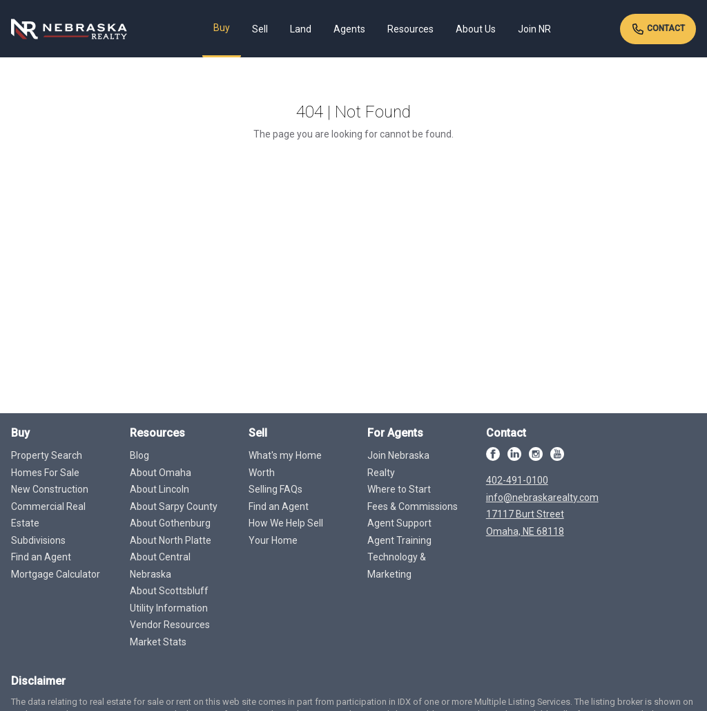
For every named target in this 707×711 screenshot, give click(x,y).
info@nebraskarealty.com (542, 497)
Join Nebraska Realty (398, 464)
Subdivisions (38, 540)
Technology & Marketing (396, 565)
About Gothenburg (170, 523)
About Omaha (160, 472)
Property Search (46, 455)
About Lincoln (159, 489)
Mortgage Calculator (55, 574)
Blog (139, 455)
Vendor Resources (170, 624)
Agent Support (399, 523)
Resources (410, 29)
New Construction (49, 489)
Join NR (534, 29)
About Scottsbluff (169, 590)
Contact (658, 29)
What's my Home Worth (285, 464)
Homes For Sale (45, 472)
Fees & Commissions (412, 506)
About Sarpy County (173, 506)
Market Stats (158, 641)
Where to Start (399, 489)
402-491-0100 (517, 480)
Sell (260, 29)
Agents (349, 29)
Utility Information (169, 608)
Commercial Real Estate (48, 515)
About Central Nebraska (160, 565)
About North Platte (170, 540)
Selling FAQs (275, 489)
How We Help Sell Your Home (286, 532)
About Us (476, 29)
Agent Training (399, 540)
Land (300, 29)
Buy (221, 27)
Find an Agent (41, 556)
